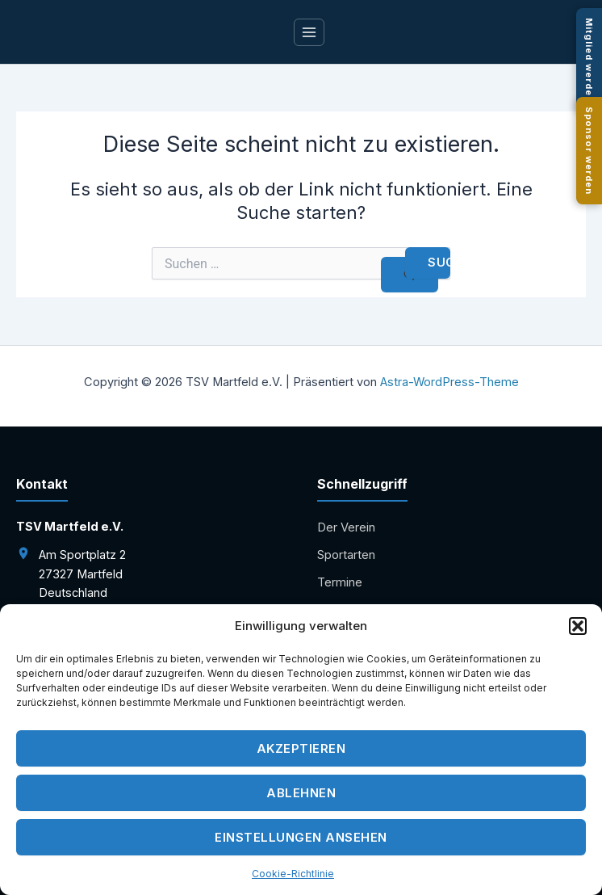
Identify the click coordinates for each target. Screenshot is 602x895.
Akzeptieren (301, 755)
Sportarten (346, 555)
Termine (339, 582)
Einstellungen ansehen (301, 844)
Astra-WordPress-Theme (449, 382)
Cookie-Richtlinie (293, 881)
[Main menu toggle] (309, 32)
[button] (578, 633)
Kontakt (338, 610)
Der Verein (346, 527)
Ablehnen (301, 800)
